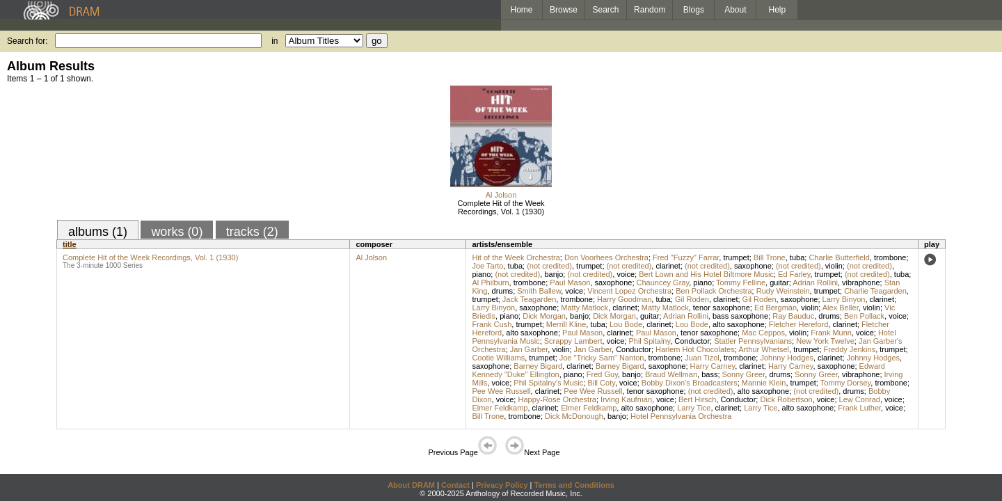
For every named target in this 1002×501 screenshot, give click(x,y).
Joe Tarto (487, 266)
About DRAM (411, 485)
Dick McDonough (574, 416)
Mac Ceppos (763, 332)
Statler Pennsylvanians (753, 341)
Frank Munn (831, 332)
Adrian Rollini (815, 282)
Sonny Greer (743, 374)
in (274, 41)
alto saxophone (739, 324)
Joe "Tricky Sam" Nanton (601, 357)
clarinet (667, 266)
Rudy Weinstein (783, 291)
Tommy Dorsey (845, 383)
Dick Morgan (544, 316)
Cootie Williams (498, 357)
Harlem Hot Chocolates (695, 349)
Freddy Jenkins (850, 349)
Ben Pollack (864, 316)
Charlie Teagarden (875, 291)
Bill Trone (770, 257)
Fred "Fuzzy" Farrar (686, 257)
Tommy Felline (740, 282)
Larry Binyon (844, 299)
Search (606, 10)
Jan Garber (529, 349)
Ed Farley (794, 274)
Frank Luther (859, 408)
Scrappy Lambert (573, 341)
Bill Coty (601, 383)
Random (649, 10)
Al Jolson (501, 195)
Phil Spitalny (649, 341)
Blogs (693, 10)
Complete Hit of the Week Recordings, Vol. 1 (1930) (500, 207)
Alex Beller (840, 307)
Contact (455, 485)
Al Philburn (490, 282)
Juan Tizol (702, 357)
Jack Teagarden (529, 299)
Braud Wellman (671, 374)
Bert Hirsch (697, 399)
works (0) (176, 232)
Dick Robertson (786, 399)
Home (521, 10)
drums (503, 291)
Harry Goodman (624, 299)
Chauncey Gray (663, 282)
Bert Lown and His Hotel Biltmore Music (706, 274)
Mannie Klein (764, 383)
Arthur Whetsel (763, 349)
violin (834, 266)
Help (777, 10)
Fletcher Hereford (799, 324)
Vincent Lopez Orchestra (629, 291)
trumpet (736, 257)
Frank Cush (491, 324)
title (70, 244)
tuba (797, 257)
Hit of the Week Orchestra (515, 257)
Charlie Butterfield (839, 257)
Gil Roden (692, 299)
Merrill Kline (566, 324)
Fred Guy (602, 374)
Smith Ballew (539, 291)
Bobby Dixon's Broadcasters (690, 383)
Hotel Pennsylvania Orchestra (681, 416)
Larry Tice (693, 408)
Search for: (27, 41)
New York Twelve (825, 341)
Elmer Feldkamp (499, 408)
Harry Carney (712, 366)
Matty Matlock (584, 307)
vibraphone (861, 282)
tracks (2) (252, 232)
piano (481, 274)
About (735, 10)
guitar (779, 282)
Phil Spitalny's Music (548, 383)
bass (709, 374)
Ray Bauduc (793, 316)
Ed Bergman (775, 307)
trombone (890, 257)
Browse (564, 10)
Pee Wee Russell (501, 391)
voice (626, 274)
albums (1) (97, 232)
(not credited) (549, 266)
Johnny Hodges (786, 357)
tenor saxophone (721, 307)
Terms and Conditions (574, 485)
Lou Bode (626, 324)
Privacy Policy (502, 485)
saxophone (753, 266)
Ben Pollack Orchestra (714, 291)
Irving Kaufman (626, 399)
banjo (553, 274)
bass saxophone (740, 316)
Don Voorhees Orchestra (606, 257)
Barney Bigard (538, 366)
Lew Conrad (859, 399)
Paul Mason (570, 282)
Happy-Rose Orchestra (557, 399)
